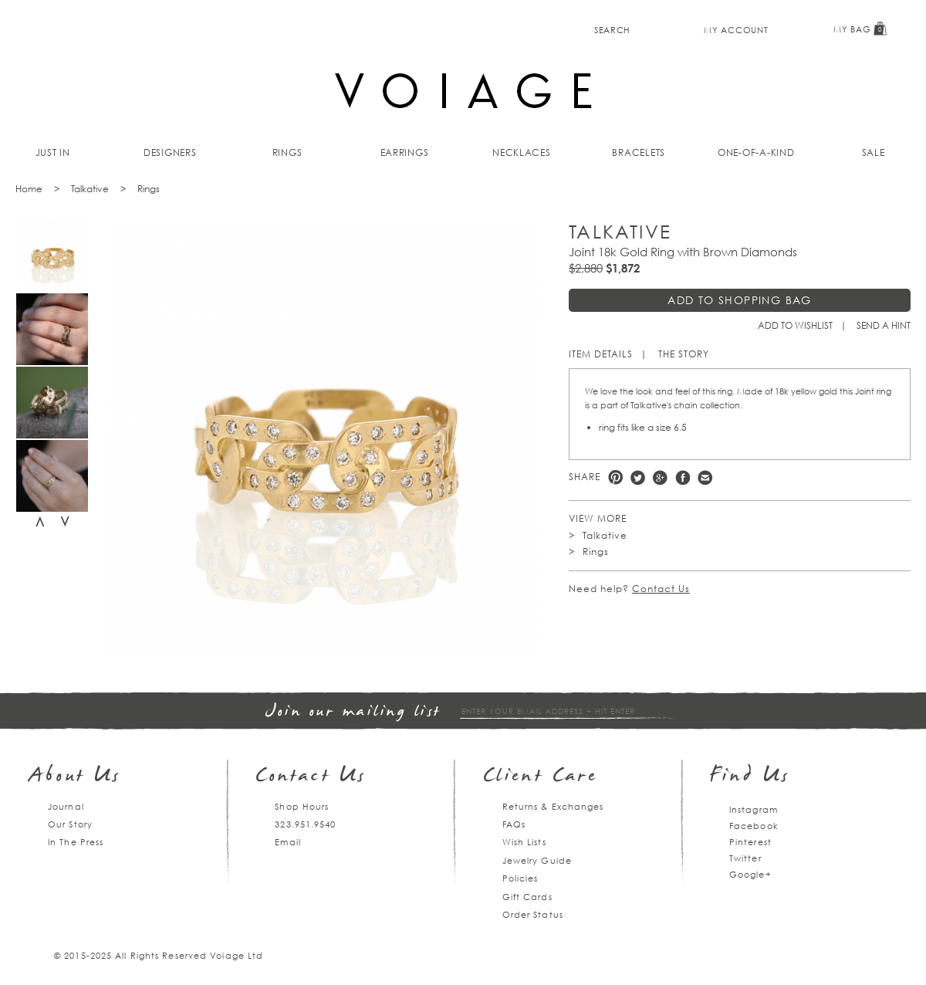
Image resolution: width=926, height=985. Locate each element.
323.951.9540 (305, 824)
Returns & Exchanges (553, 806)
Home (28, 189)
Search (612, 30)
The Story (683, 354)
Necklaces (521, 152)
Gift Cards (527, 897)
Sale (873, 152)
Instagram (753, 809)
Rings (287, 152)
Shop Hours (302, 806)
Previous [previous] (40, 521)
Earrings (404, 152)
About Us (75, 777)
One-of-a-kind (756, 152)
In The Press (75, 842)
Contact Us (661, 588)
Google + (660, 477)
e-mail (705, 477)
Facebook (682, 477)
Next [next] (64, 521)
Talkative (90, 189)
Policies (520, 878)
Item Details (601, 354)
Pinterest (615, 477)
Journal (66, 806)
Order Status (532, 914)
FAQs (514, 824)
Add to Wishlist (795, 325)
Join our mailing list (353, 712)
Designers (170, 152)
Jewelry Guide (537, 860)
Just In (52, 152)
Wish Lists (524, 842)
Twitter (637, 477)
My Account (736, 30)
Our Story (70, 824)
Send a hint (884, 325)
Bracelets (638, 152)
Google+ (750, 874)
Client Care (540, 777)
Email (288, 842)
